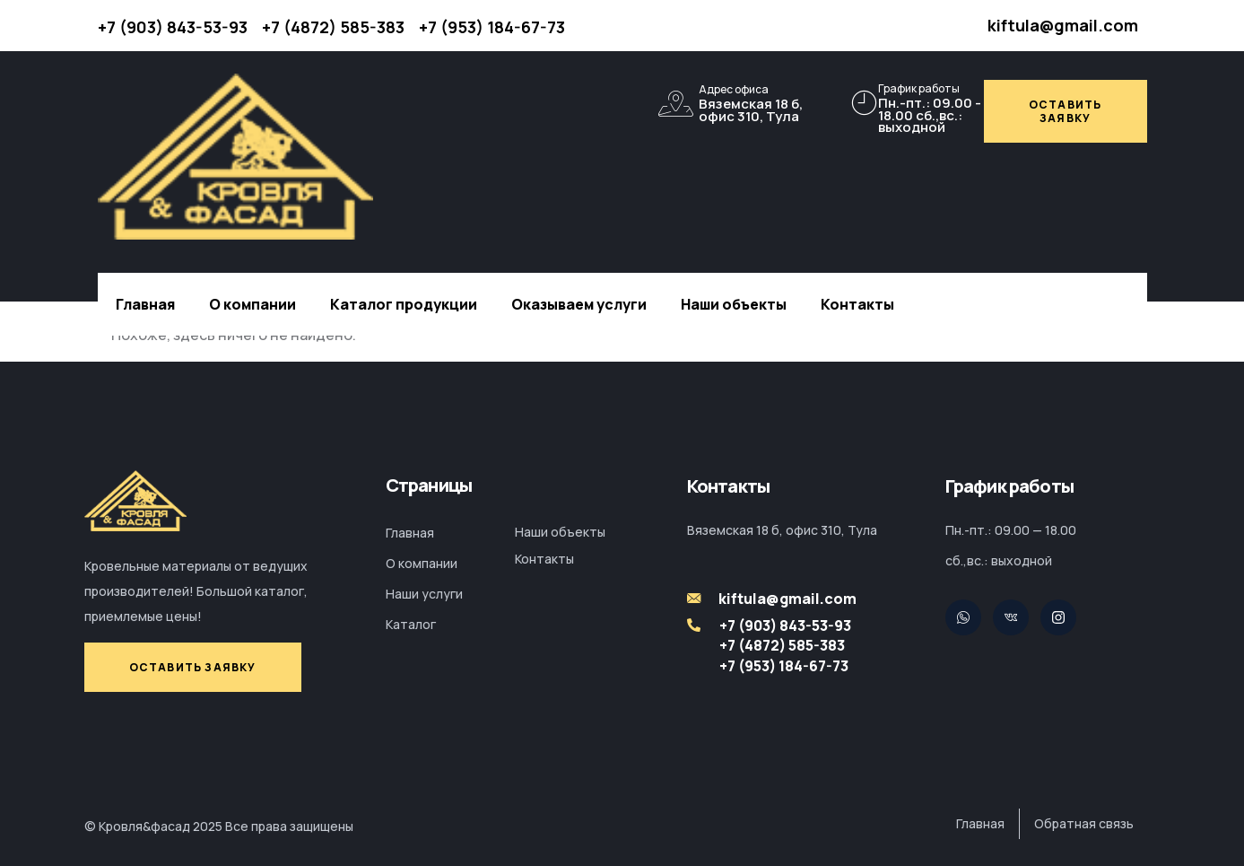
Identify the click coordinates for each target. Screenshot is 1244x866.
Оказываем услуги (579, 304)
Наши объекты (734, 304)
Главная (145, 304)
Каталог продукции (403, 304)
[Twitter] (963, 617)
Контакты (857, 304)
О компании (252, 304)
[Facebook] (1058, 617)
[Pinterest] (1011, 617)
